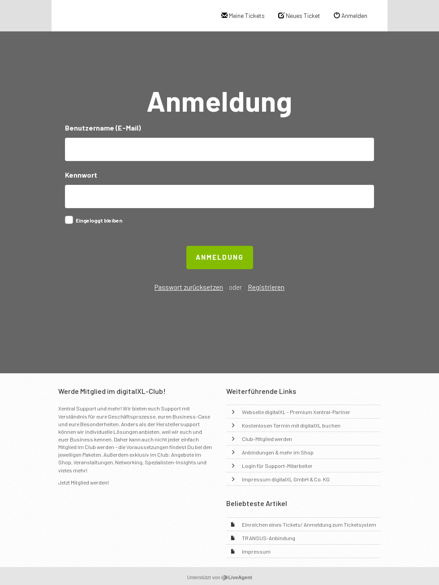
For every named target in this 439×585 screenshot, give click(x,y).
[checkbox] (69, 220)
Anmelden (350, 15)
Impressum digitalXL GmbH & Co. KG (286, 479)
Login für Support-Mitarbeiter (277, 466)
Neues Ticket (299, 15)
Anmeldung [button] (220, 257)
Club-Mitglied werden (267, 439)
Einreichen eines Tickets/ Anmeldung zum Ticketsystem (309, 524)
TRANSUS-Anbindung (268, 538)
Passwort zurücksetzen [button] (189, 287)
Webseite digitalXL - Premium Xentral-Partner (296, 412)
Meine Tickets (243, 15)
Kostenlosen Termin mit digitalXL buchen (291, 425)
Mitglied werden (89, 482)
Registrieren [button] (266, 287)
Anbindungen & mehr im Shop (278, 452)
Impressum (256, 551)
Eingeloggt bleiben (99, 220)
